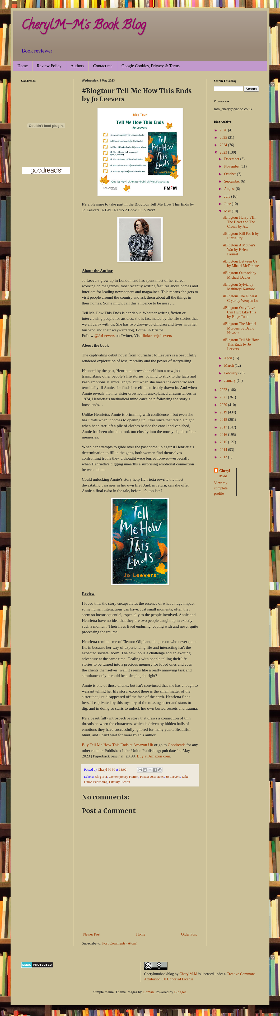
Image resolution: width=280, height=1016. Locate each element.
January (230, 381)
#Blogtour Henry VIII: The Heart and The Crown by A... (240, 222)
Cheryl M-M (224, 473)
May (228, 211)
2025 (224, 138)
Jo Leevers (173, 777)
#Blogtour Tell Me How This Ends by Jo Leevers (241, 344)
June (228, 204)
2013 (224, 457)
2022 (224, 390)
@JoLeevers (104, 335)
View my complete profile (220, 488)
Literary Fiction (119, 782)
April (228, 358)
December (232, 159)
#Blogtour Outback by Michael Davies (239, 275)
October (230, 174)
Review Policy (49, 66)
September (232, 181)
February (231, 373)
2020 (224, 405)
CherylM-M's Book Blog (83, 26)
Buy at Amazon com (153, 756)
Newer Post (91, 934)
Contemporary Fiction (123, 777)
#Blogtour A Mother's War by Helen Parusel (239, 249)
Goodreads (176, 744)
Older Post (189, 934)
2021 (224, 397)
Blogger (180, 992)
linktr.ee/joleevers (157, 335)
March (229, 366)
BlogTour (101, 777)
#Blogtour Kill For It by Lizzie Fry (241, 236)
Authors (77, 66)
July (227, 196)
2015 (224, 442)
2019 (224, 412)
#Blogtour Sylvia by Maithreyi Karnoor (239, 287)
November (232, 166)
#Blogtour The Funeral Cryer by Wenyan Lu (240, 298)
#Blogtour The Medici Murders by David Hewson (239, 328)
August (230, 189)
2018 (224, 420)
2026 (224, 130)
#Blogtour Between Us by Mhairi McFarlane (241, 263)
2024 (224, 145)
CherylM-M (188, 974)
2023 (224, 152)
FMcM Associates (152, 777)
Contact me (102, 66)
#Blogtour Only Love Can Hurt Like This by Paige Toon (239, 312)
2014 (224, 450)
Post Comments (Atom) (119, 943)
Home (22, 66)
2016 (224, 435)
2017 (224, 427)
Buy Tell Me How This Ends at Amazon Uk (117, 744)
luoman (148, 992)
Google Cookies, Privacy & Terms (151, 66)
